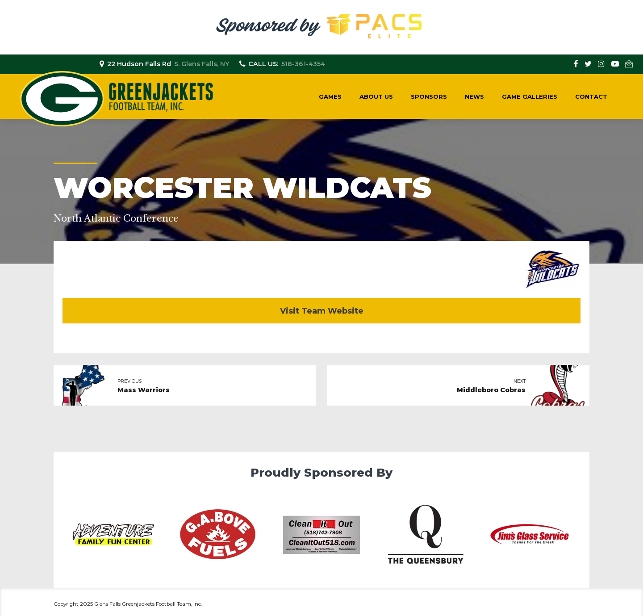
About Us (376, 96)
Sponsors (429, 96)
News (474, 96)
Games (330, 96)
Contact (591, 96)
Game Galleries (529, 96)
